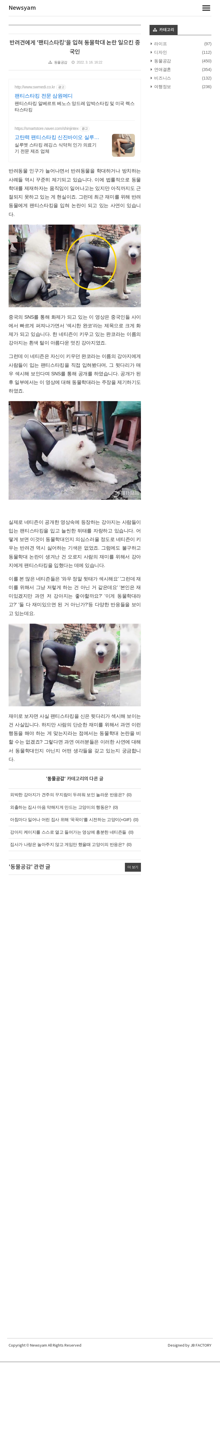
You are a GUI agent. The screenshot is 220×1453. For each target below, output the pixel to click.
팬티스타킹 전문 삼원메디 (44, 96)
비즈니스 (162, 78)
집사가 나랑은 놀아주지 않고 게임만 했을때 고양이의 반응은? (67, 844)
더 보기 (132, 867)
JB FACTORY (200, 1345)
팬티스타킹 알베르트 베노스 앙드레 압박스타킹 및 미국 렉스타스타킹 (74, 106)
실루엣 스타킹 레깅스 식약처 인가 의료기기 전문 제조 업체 (55, 148)
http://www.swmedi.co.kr (35, 87)
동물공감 (60, 62)
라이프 (160, 43)
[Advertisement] (75, 1102)
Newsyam (22, 8)
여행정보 (162, 86)
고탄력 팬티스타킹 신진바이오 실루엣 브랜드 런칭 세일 (57, 137)
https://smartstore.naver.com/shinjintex (46, 128)
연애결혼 (162, 69)
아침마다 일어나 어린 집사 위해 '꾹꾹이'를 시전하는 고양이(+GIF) (70, 819)
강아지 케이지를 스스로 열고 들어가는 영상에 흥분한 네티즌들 (68, 832)
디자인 (160, 52)
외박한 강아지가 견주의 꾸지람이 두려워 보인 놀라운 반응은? (67, 794)
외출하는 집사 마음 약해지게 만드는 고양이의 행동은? (60, 807)
